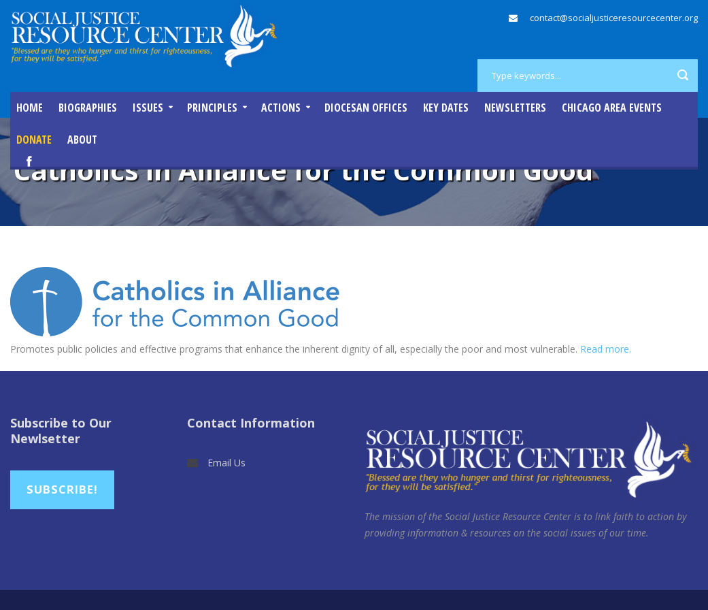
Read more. (605, 348)
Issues (148, 107)
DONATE (34, 139)
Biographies (87, 107)
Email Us (226, 462)
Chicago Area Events (612, 107)
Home (29, 107)
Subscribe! (62, 489)
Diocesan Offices (365, 107)
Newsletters (515, 107)
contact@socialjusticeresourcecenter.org (614, 18)
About (82, 139)
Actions (281, 107)
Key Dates (446, 107)
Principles (212, 107)
